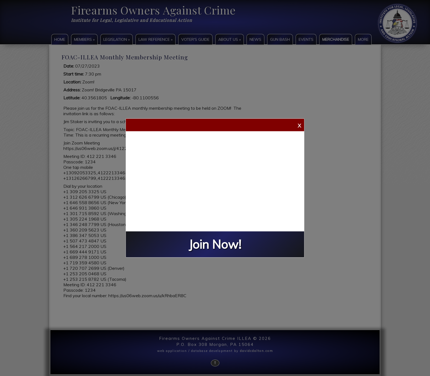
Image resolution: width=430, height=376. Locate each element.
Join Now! (215, 244)
